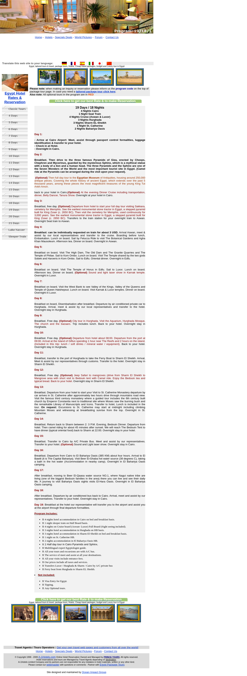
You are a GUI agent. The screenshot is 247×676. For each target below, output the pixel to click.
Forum (99, 37)
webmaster (52, 664)
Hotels (49, 37)
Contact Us (112, 37)
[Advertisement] (77, 48)
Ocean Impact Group (94, 672)
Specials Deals (63, 37)
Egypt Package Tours (112, 664)
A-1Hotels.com (47, 656)
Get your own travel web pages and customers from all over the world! (97, 647)
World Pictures (83, 37)
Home (38, 37)
